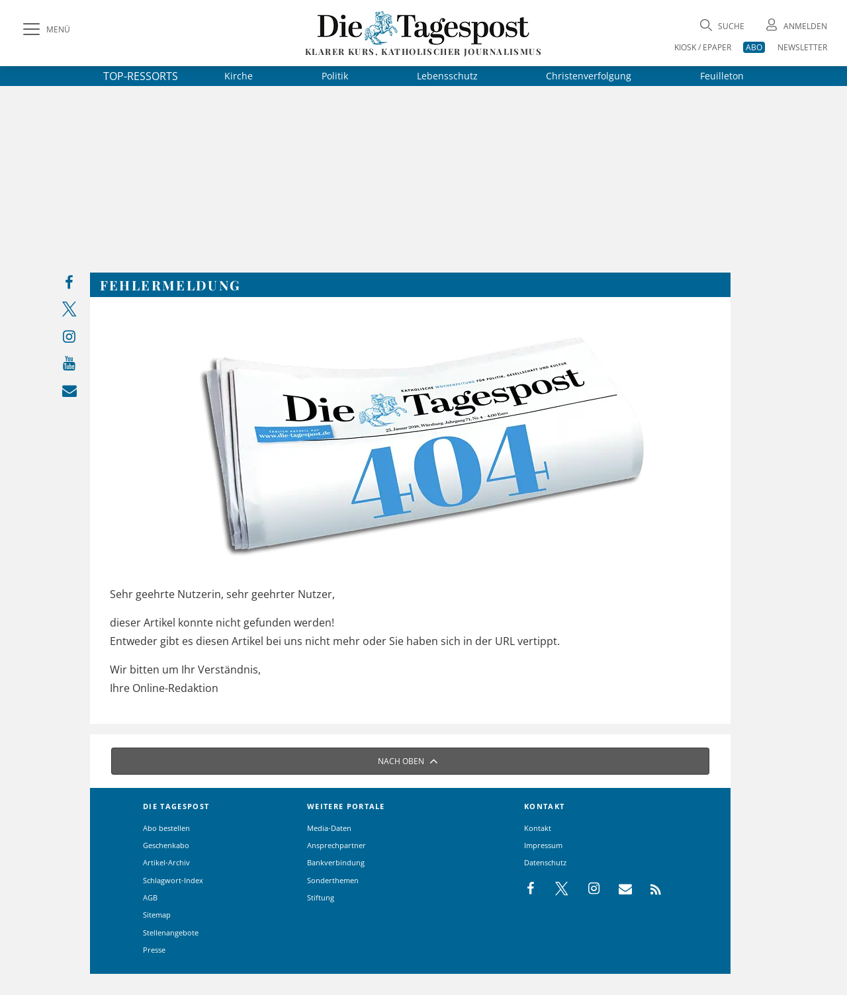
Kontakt (537, 828)
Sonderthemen (333, 880)
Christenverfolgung (588, 75)
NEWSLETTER (802, 47)
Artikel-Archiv (166, 862)
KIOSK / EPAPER (702, 47)
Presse (154, 950)
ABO (754, 47)
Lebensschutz (447, 75)
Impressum (543, 845)
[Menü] (45, 30)
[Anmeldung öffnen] (795, 26)
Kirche (238, 75)
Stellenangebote (171, 932)
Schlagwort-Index (173, 880)
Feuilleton (722, 75)
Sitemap (157, 915)
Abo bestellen (166, 828)
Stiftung (320, 897)
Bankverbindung (336, 862)
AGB (150, 897)
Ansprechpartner (336, 845)
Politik (335, 75)
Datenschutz (545, 862)
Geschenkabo (166, 845)
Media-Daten (329, 828)
